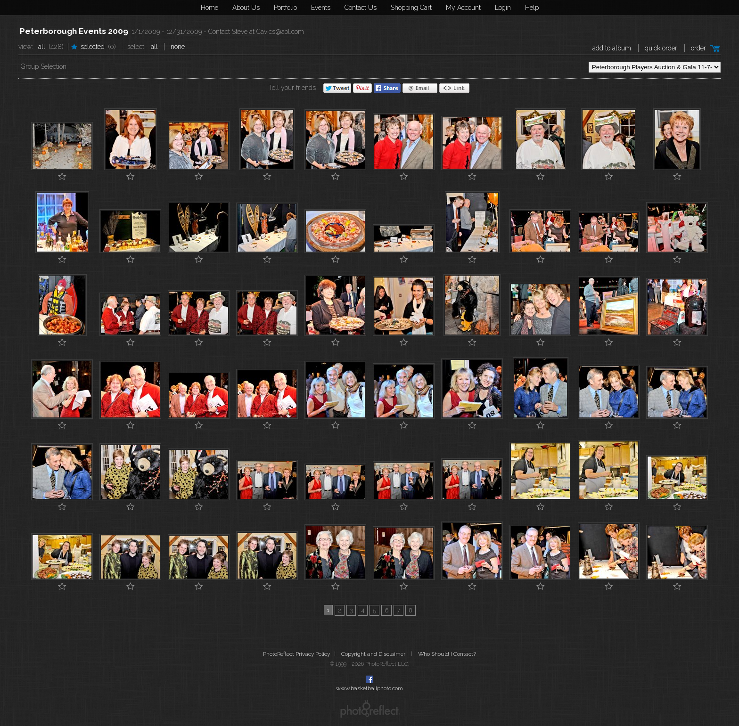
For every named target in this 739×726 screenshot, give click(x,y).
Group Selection (43, 66)
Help (532, 7)
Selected (93, 46)
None (178, 46)
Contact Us (361, 7)
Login (503, 7)
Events (320, 7)
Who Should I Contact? (447, 654)
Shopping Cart (411, 7)
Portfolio (285, 7)
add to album (611, 48)
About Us (246, 7)
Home (209, 7)
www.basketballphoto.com (369, 688)
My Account (463, 7)
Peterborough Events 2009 (74, 31)
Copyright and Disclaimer (374, 654)
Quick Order (661, 48)
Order (698, 48)
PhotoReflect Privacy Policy (296, 654)
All (41, 46)
